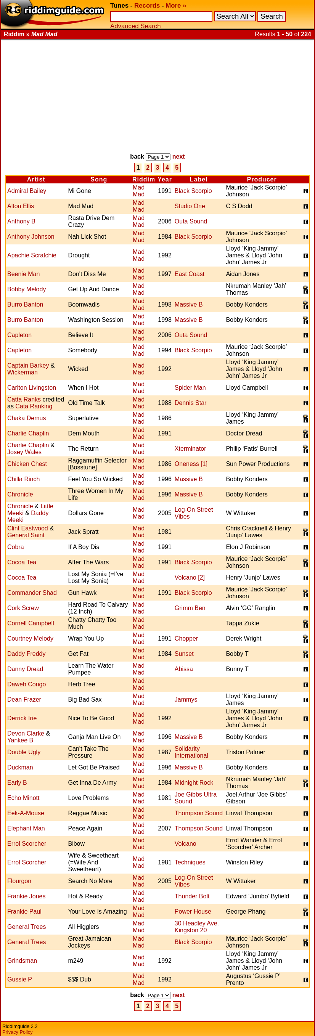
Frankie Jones (26, 896)
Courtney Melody (30, 638)
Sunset (184, 654)
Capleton (19, 335)
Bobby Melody (26, 289)
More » (176, 5)
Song (98, 179)
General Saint (26, 535)
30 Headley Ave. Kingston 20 (197, 926)
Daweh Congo (26, 684)
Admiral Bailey (26, 191)
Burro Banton (25, 304)
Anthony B (21, 221)
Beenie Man (23, 274)
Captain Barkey (28, 365)
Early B (17, 782)
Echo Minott (23, 798)
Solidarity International (191, 752)
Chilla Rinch (23, 479)
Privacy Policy (17, 1032)
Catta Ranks (24, 399)
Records (147, 5)
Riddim (143, 179)
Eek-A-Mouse (25, 813)
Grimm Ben (190, 608)
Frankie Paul (24, 911)
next (178, 156)
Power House (193, 911)
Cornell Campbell (30, 623)
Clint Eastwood (27, 528)
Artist (36, 179)
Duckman (20, 767)
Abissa (184, 669)
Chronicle (20, 494)
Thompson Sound (199, 813)
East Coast (189, 274)
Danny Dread (25, 669)
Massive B (189, 304)
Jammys (186, 699)
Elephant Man (26, 828)
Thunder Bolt (192, 896)
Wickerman (22, 372)
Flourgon (19, 881)
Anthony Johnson (31, 236)
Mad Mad (139, 191)
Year (165, 179)
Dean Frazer (24, 699)
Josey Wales (24, 452)
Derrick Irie (22, 718)
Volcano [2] (190, 577)
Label (199, 179)
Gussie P (19, 979)
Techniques (190, 862)
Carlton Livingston (31, 387)
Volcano (185, 843)
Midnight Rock (194, 782)
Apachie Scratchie (31, 255)
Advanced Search (135, 26)
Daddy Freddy (26, 654)
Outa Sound (191, 221)
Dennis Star (191, 403)
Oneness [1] (191, 464)
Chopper (186, 638)
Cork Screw (23, 608)
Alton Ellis (20, 206)
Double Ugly (23, 752)
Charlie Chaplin (28, 433)
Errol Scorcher (26, 843)
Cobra (15, 547)
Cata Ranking (33, 406)
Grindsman (22, 960)
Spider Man (190, 387)
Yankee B (20, 740)
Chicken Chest (27, 464)
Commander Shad (32, 592)
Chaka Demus (26, 418)
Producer (262, 179)
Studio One (190, 206)
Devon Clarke (25, 733)
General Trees (26, 927)
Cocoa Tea (21, 562)
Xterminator (190, 448)
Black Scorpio (193, 191)
